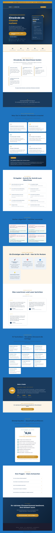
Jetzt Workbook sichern (27, 409)
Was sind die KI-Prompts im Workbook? (20, 488)
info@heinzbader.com (29, 527)
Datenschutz (21, 527)
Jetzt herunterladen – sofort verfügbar (17, 34)
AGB (25, 527)
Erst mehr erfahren (13, 36)
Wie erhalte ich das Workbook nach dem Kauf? (21, 481)
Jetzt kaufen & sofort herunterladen (27, 456)
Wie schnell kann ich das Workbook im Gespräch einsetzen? (23, 492)
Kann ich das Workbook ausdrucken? (19, 485)
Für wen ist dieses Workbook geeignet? (20, 478)
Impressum (17, 527)
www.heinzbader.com (36, 527)
